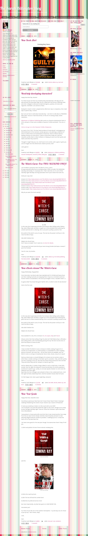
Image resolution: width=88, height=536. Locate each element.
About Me (12, 17)
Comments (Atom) (32, 532)
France (58, 336)
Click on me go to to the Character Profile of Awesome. (36, 127)
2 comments (61, 154)
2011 (5, 170)
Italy (52, 336)
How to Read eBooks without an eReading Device (69, 17)
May (7, 143)
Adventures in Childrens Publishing (30, 120)
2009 (5, 175)
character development (26, 154)
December (8, 128)
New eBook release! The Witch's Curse (39, 268)
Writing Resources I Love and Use (26, 17)
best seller (50, 382)
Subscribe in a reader (8, 101)
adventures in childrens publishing (56, 152)
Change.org (73, 128)
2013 (5, 124)
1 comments (34, 523)
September (8, 134)
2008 (5, 177)
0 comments (34, 84)
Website (5, 73)
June (7, 141)
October (8, 132)
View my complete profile (9, 59)
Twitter (4, 67)
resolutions (58, 521)
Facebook (5, 69)
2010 (5, 173)
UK (45, 336)
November (8, 130)
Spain (48, 336)
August (7, 137)
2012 (5, 126)
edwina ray (55, 82)
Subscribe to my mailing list (31, 24)
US (43, 336)
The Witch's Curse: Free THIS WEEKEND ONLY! (44, 163)
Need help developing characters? (36, 93)
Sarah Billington (8, 30)
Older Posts (63, 528)
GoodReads (5, 71)
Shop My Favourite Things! (45, 17)
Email (4, 65)
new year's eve (51, 521)
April (7, 145)
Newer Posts (25, 528)
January (8, 152)
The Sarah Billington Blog (20, 8)
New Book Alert (28, 40)
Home (4, 17)
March (7, 147)
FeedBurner (13, 116)
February (8, 150)
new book (60, 82)
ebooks (50, 82)
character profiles (37, 154)
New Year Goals (29, 393)
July (7, 139)
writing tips (44, 154)
